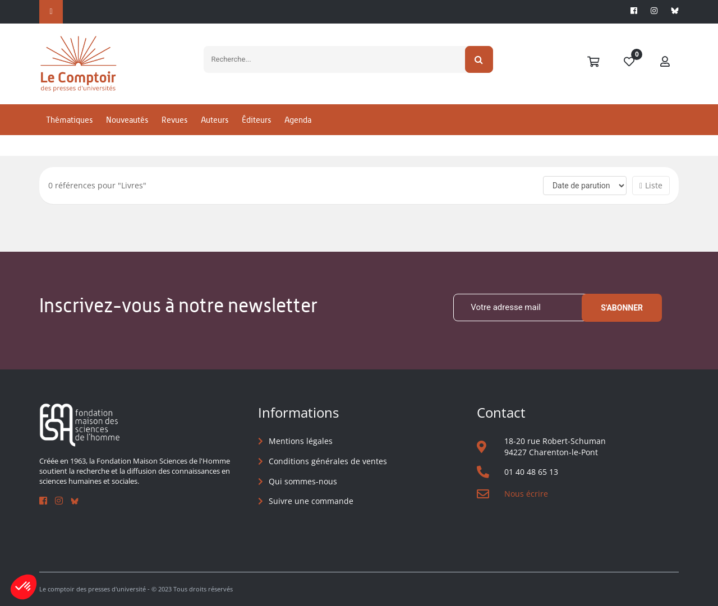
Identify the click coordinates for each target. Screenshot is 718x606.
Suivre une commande (311, 501)
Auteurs (214, 119)
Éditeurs (256, 119)
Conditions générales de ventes (328, 461)
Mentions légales (301, 441)
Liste (650, 185)
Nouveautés (127, 119)
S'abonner (622, 307)
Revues (174, 119)
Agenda (297, 119)
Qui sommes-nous (303, 481)
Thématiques (69, 119)
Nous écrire (526, 493)
